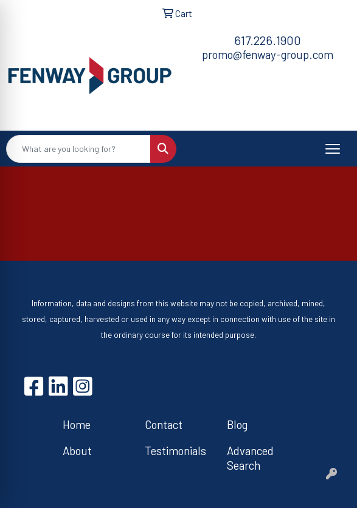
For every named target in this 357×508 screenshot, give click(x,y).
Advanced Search (250, 458)
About (77, 451)
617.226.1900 (267, 40)
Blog (237, 424)
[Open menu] (333, 149)
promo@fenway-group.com (267, 54)
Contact (163, 424)
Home (77, 424)
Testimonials (175, 451)
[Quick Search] (78, 149)
